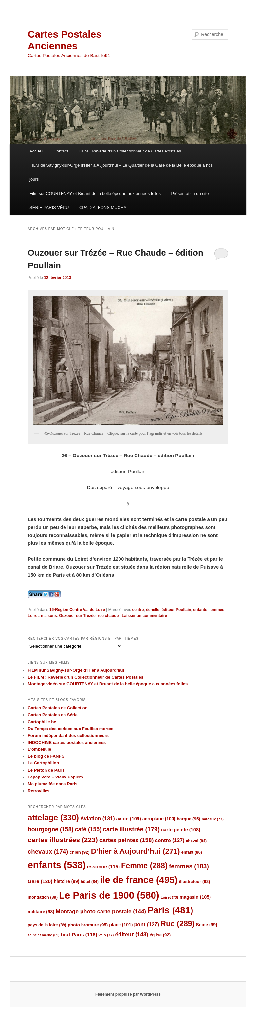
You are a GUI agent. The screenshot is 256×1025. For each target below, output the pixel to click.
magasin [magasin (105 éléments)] (195, 897)
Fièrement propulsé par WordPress (128, 994)
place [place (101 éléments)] (121, 924)
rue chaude (108, 615)
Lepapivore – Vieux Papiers (55, 777)
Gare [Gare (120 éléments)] (40, 881)
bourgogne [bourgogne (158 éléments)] (51, 829)
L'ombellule (39, 749)
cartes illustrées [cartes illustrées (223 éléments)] (63, 839)
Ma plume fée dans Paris (53, 783)
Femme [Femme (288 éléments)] (144, 865)
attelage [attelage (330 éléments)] (53, 817)
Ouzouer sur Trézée (77, 615)
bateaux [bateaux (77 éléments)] (213, 819)
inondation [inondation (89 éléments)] (43, 897)
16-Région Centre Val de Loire (77, 609)
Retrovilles (38, 790)
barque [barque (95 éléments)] (188, 818)
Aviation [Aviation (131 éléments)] (97, 818)
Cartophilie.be (42, 721)
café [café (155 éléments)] (88, 829)
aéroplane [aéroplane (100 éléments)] (158, 818)
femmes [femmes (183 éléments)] (189, 866)
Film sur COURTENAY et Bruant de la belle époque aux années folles (95, 193)
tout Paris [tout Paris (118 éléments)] (79, 934)
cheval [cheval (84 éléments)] (196, 841)
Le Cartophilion (43, 763)
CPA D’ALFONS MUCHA (102, 207)
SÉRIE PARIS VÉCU (49, 207)
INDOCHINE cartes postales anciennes (67, 742)
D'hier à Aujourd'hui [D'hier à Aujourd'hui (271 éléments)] (135, 851)
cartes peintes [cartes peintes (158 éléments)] (126, 840)
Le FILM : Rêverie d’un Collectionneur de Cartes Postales (85, 677)
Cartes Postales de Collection (58, 707)
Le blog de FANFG (46, 756)
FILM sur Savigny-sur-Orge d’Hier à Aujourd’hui (76, 670)
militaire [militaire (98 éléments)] (41, 911)
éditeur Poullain (176, 609)
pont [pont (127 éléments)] (146, 924)
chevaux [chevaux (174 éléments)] (48, 851)
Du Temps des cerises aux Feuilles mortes (70, 728)
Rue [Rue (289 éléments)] (177, 924)
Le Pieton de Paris (46, 770)
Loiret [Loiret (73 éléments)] (169, 897)
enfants (200, 609)
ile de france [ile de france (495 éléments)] (138, 880)
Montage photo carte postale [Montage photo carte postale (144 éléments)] (101, 911)
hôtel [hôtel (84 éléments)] (90, 881)
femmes (217, 609)
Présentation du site (190, 193)
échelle (152, 609)
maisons (49, 615)
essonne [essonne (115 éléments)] (103, 866)
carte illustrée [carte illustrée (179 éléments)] (131, 829)
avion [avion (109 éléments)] (128, 818)
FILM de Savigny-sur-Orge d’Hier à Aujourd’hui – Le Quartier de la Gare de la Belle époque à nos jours (121, 172)
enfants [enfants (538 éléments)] (57, 865)
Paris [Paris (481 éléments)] (170, 910)
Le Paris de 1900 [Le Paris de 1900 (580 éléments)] (109, 895)
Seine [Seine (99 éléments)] (206, 924)
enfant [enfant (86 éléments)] (191, 852)
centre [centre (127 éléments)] (170, 840)
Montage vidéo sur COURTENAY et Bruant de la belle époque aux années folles (108, 683)
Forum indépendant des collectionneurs (68, 735)
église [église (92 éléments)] (160, 934)
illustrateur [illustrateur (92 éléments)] (194, 881)
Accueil (36, 151)
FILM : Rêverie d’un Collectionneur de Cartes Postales (130, 151)
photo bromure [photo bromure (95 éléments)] (88, 924)
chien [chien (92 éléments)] (79, 852)
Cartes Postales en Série (53, 715)
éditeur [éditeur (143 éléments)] (131, 934)
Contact (60, 151)
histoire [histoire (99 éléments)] (66, 881)
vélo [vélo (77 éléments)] (106, 935)
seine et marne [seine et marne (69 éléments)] (44, 935)
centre (138, 609)
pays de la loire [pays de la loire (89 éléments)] (47, 924)
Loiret (33, 615)
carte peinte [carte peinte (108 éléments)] (180, 829)
